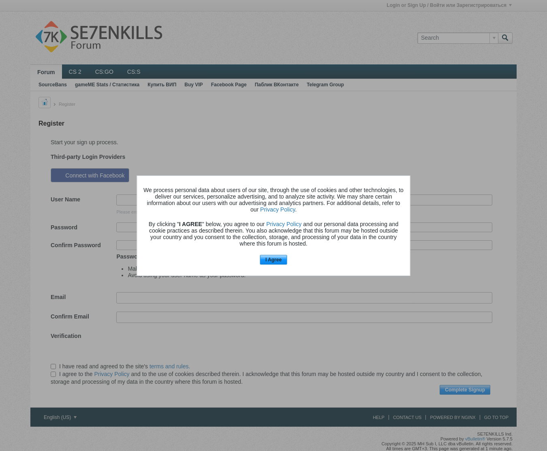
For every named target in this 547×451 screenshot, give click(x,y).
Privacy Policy (277, 209)
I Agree (273, 260)
